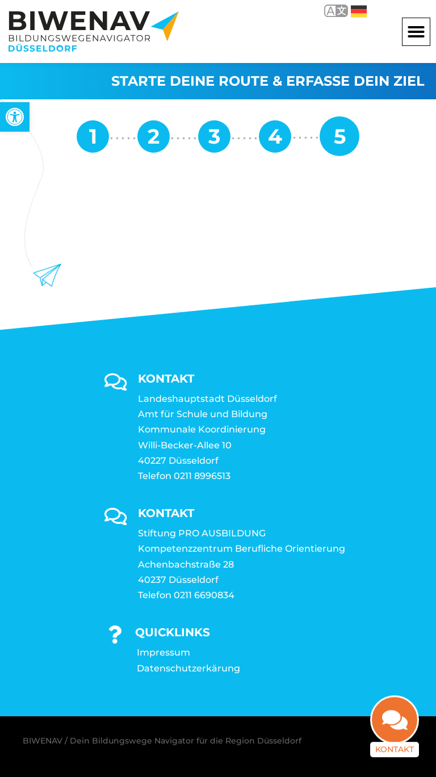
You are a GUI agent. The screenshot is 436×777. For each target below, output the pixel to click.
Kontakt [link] (394, 758)
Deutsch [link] (359, 11)
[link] (15, 117)
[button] (416, 32)
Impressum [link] (163, 652)
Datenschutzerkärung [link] (188, 668)
